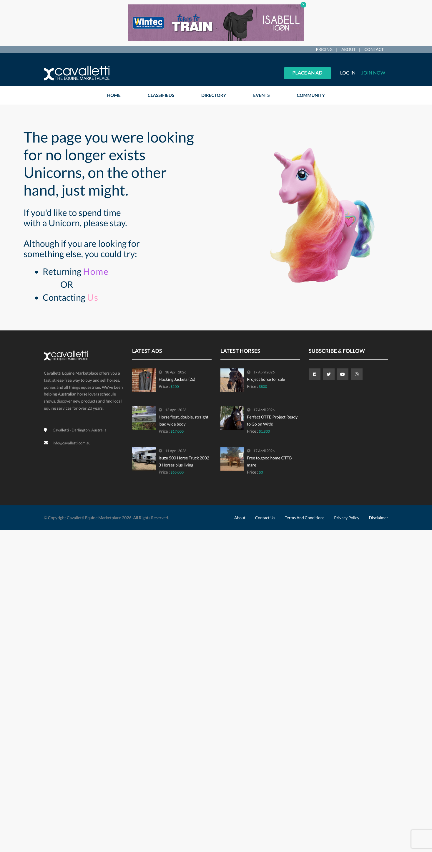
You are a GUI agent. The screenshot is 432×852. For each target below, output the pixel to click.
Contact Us (265, 517)
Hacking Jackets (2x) (177, 379)
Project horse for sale (266, 379)
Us (93, 297)
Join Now (373, 73)
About (348, 49)
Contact (374, 49)
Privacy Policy (346, 517)
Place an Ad (308, 73)
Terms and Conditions (305, 517)
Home (96, 271)
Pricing (324, 49)
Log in (347, 73)
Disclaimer (378, 517)
